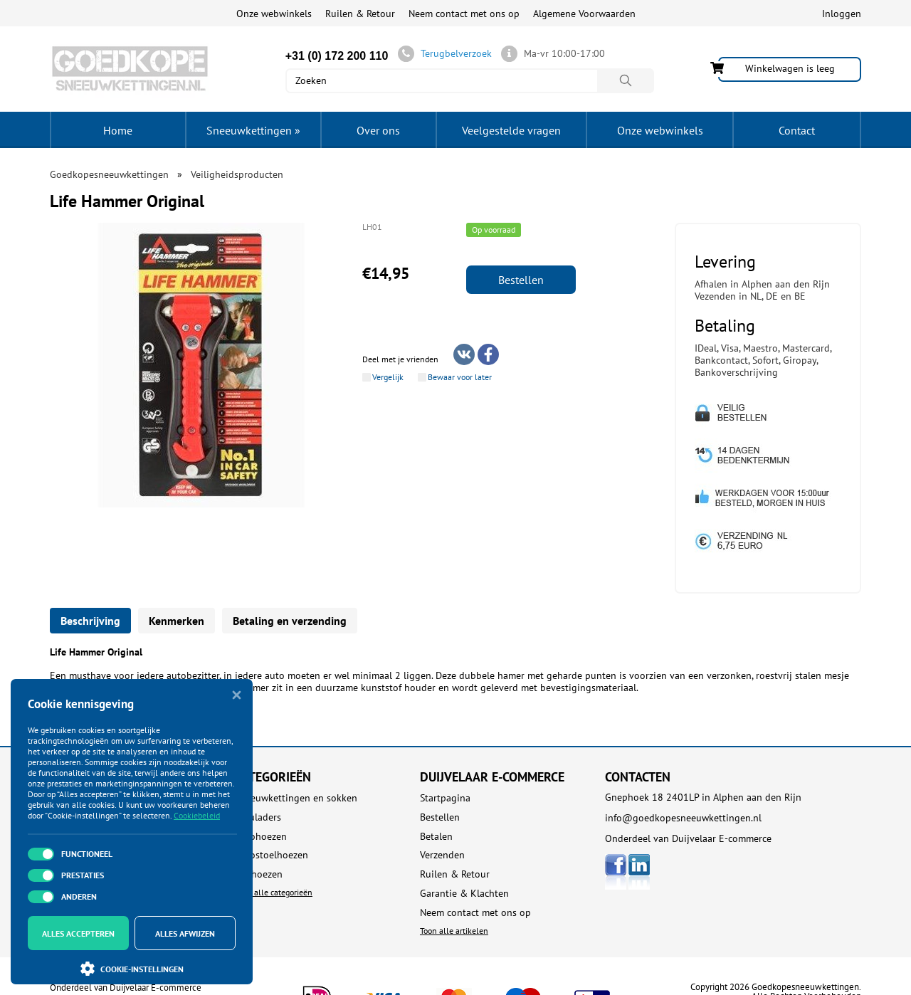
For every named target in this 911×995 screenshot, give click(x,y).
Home (117, 130)
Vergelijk (388, 377)
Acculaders (258, 817)
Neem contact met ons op (464, 13)
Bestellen (521, 280)
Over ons (378, 130)
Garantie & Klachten (464, 894)
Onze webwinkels (274, 13)
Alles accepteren (78, 933)
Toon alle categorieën (273, 892)
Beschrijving (90, 621)
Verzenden (442, 855)
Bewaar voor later (460, 377)
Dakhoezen (259, 874)
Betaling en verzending (290, 621)
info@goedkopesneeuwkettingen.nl (683, 818)
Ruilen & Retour (360, 13)
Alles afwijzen (185, 933)
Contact (797, 130)
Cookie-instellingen (132, 969)
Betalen (436, 837)
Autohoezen (261, 837)
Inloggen (841, 13)
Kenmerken (176, 621)
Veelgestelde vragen (511, 130)
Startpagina (445, 798)
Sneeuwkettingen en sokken (296, 798)
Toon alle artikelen (454, 930)
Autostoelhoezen (271, 855)
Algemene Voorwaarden (584, 13)
